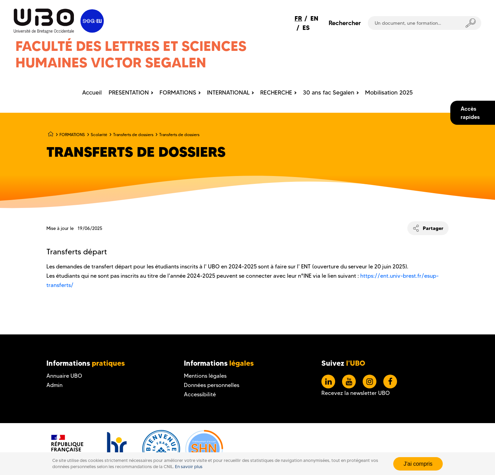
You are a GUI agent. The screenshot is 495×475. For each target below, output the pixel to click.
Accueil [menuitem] (92, 92)
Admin (54, 385)
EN (314, 18)
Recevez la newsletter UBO (355, 393)
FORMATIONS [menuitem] (178, 92)
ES (306, 28)
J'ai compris (418, 464)
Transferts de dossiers (133, 134)
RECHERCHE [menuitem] (276, 92)
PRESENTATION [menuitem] (129, 92)
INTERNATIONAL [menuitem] (228, 92)
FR (298, 18)
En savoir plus (188, 466)
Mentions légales (205, 376)
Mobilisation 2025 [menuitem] (389, 92)
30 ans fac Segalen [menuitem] (328, 92)
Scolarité (99, 134)
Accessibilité (200, 394)
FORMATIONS (72, 134)
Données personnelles (211, 385)
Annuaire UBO (64, 376)
